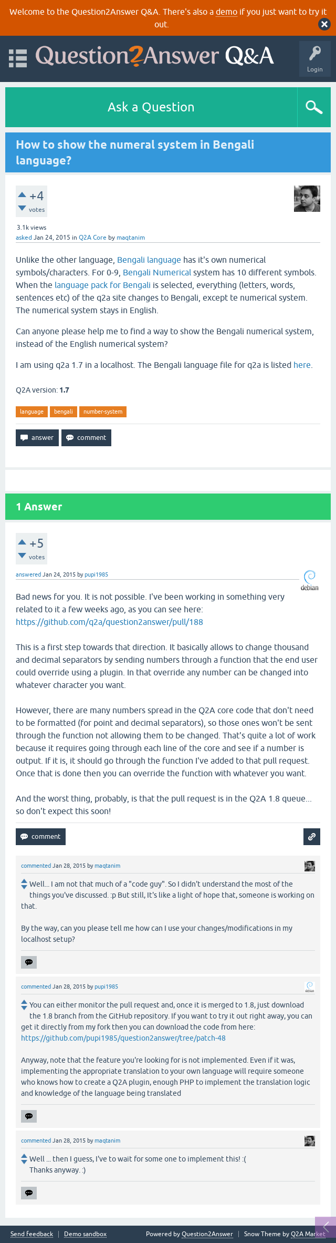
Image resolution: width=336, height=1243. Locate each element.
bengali (63, 411)
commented (36, 865)
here (302, 364)
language (32, 411)
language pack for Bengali (103, 285)
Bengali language (149, 259)
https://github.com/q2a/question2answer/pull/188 (109, 621)
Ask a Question (151, 107)
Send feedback (31, 1234)
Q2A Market (308, 1234)
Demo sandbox (85, 1234)
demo (226, 11)
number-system (102, 411)
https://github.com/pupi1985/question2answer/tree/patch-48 (123, 1038)
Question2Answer (207, 1234)
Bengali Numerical (157, 272)
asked (24, 237)
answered (28, 574)
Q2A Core (93, 237)
